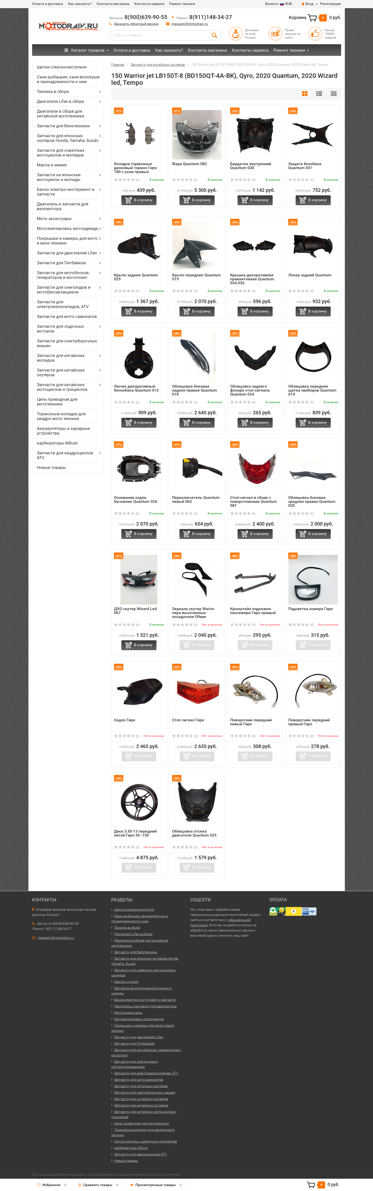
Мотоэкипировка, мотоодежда (67, 228)
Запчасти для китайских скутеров (61, 372)
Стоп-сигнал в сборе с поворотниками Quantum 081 (253, 501)
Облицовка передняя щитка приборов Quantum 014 (312, 390)
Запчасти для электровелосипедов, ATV (63, 304)
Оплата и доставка (47, 4)
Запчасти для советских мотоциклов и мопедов (60, 152)
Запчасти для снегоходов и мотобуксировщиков (63, 289)
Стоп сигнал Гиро (188, 720)
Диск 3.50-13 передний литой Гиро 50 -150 (135, 833)
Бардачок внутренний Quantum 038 (250, 165)
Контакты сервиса (149, 4)
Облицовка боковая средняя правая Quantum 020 (311, 501)
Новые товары (51, 467)
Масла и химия (51, 164)
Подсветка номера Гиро (310, 608)
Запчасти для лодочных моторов (60, 328)
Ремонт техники (182, 4)
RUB (278, 4)
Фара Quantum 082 (189, 163)
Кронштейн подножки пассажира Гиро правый (253, 610)
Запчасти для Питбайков (61, 262)
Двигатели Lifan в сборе (60, 101)
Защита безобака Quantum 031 (304, 165)
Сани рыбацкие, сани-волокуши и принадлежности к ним (68, 79)
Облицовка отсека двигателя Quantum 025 (194, 833)
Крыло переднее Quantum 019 (196, 277)
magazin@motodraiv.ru (190, 24)
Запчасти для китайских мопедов (61, 358)
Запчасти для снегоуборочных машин (67, 343)
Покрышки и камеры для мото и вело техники (67, 240)
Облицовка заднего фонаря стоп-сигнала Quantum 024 (250, 390)
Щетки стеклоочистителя (62, 67)
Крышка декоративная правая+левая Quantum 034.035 (252, 279)
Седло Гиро (124, 720)
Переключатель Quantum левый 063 (195, 499)
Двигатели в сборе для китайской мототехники (60, 113)
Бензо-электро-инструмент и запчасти (65, 192)
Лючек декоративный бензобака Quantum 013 (136, 388)
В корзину (143, 200)
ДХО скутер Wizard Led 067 (135, 610)
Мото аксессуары (54, 218)
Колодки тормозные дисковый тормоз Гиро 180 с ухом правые (135, 167)
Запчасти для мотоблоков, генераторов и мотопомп (63, 275)
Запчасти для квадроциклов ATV (65, 455)
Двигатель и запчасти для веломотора (62, 206)
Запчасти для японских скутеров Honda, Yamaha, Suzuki (67, 138)
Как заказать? (80, 4)
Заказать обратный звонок (136, 24)
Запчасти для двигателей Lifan (67, 252)
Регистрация (330, 4)
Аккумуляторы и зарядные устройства (63, 431)
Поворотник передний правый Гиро (309, 722)
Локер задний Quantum (309, 275)
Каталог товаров (85, 50)
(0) (127, 180)
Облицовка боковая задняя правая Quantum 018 (194, 390)
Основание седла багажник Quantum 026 (135, 499)
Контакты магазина (113, 4)
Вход (307, 4)
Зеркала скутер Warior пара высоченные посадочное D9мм (193, 612)
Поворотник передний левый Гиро (251, 722)
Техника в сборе (53, 91)
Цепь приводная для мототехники (57, 401)
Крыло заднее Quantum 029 (136, 277)
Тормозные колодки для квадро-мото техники (61, 416)
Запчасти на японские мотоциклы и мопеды (59, 177)
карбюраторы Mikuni (57, 443)
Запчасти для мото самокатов (67, 316)
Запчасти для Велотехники (63, 125)
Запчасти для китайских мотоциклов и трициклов (62, 387)
